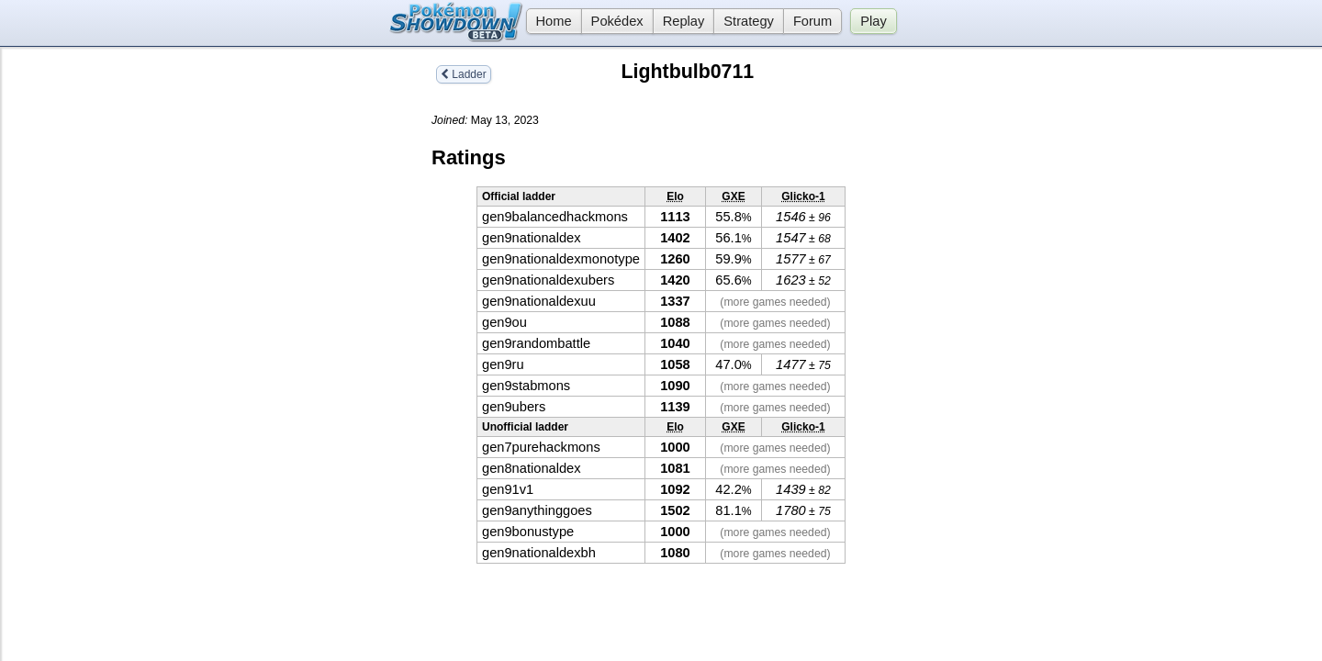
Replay (684, 21)
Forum (812, 21)
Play (873, 21)
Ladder (464, 74)
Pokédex (617, 21)
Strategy (748, 21)
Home (549, 21)
